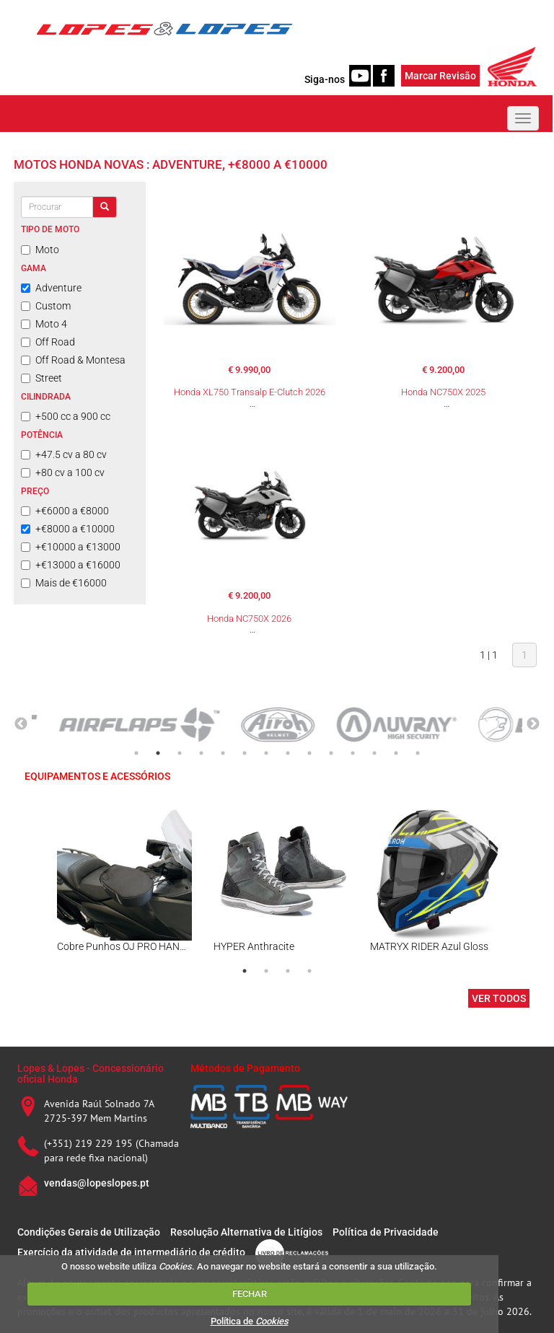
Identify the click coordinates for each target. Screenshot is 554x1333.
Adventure (51, 288)
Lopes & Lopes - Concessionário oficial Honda (90, 1074)
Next (533, 724)
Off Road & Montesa (73, 360)
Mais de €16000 (64, 583)
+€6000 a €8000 (65, 510)
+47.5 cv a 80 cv (64, 454)
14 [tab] (417, 753)
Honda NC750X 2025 (443, 392)
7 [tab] (266, 753)
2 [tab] (158, 753)
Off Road (48, 342)
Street (41, 378)
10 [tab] (331, 753)
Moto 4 (44, 324)
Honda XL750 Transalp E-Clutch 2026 (249, 392)
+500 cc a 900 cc (65, 416)
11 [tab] (353, 753)
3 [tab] (179, 753)
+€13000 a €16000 (70, 565)
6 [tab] (244, 753)
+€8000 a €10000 (68, 528)
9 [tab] (309, 753)
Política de (250, 1321)
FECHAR (249, 1293)
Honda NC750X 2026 (249, 618)
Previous (21, 724)
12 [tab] (374, 753)
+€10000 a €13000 (70, 547)
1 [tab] (136, 753)
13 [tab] (396, 753)
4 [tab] (201, 753)
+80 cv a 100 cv (63, 472)
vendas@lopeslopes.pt (96, 1183)
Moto (40, 249)
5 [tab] (223, 753)
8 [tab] (288, 753)
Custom (46, 306)
